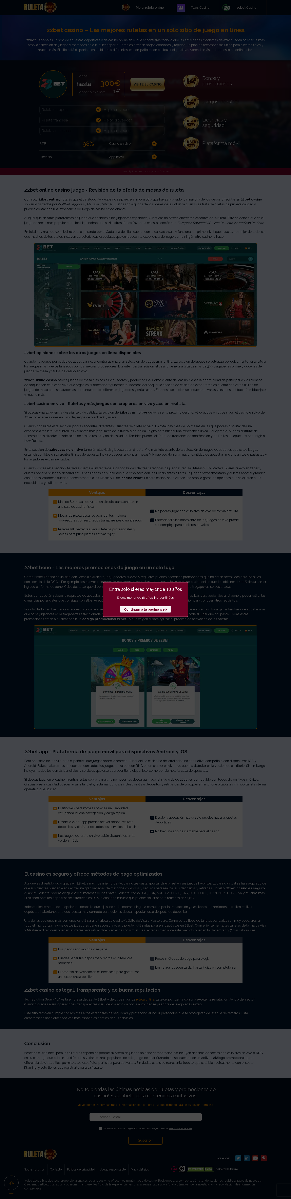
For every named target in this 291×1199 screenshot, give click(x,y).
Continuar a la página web (145, 609)
